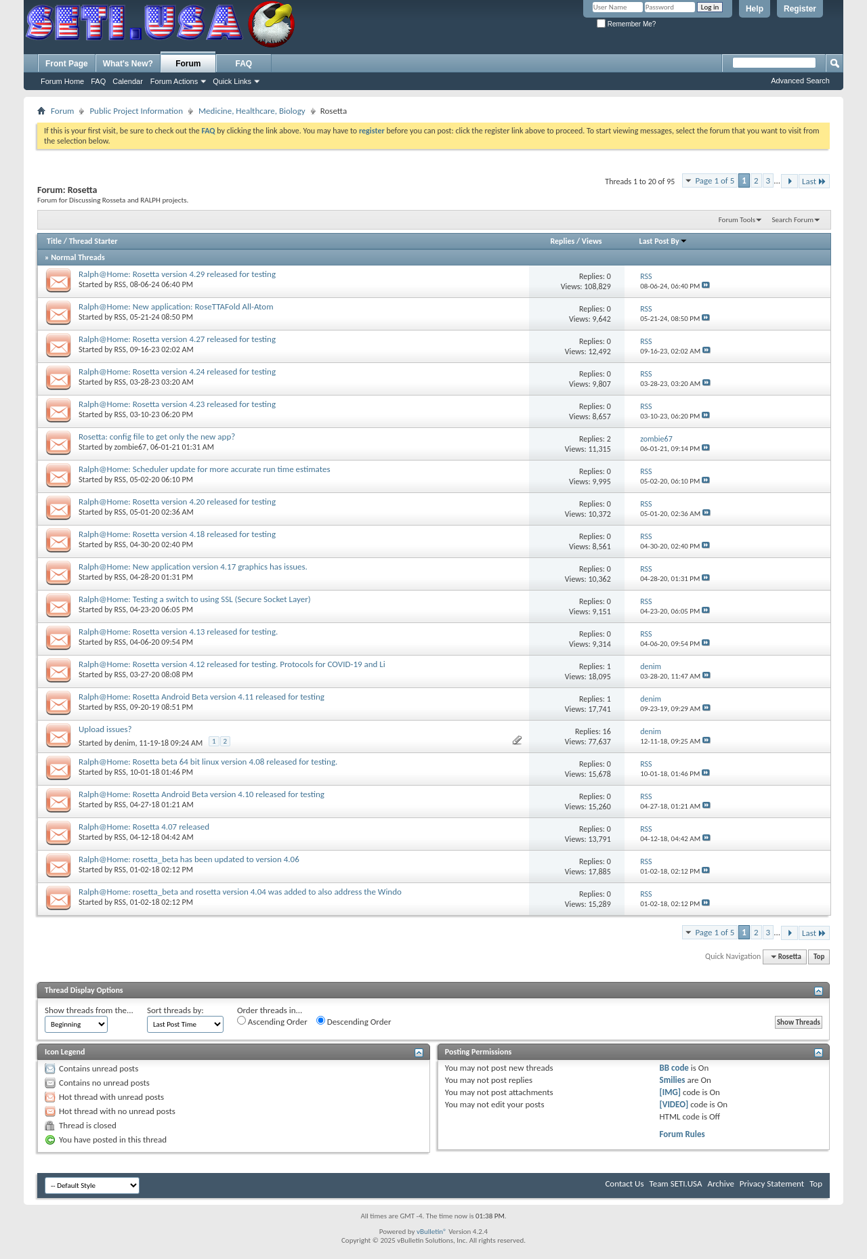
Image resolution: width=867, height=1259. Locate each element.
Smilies (672, 1080)
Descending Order (354, 1021)
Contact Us (624, 1183)
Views (592, 241)
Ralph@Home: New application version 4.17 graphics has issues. (193, 566)
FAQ (98, 81)
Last (814, 181)
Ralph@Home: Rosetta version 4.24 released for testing (177, 371)
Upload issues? (105, 729)
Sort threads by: (175, 1010)
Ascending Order (272, 1021)
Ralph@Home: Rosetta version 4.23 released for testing (177, 404)
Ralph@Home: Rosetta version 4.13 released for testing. (178, 631)
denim (124, 743)
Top (818, 956)
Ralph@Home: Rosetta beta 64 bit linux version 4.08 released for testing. (208, 761)
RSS (120, 284)
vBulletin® (432, 1231)
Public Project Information (136, 111)
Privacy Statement (772, 1183)
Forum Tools (737, 219)
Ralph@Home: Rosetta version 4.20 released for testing (177, 501)
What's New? (128, 63)
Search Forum (793, 219)
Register (800, 9)
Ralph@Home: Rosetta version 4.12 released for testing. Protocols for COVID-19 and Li (232, 664)
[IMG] (670, 1092)
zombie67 (130, 447)
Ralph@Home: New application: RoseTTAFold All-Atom (176, 306)
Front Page (66, 63)
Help (754, 9)
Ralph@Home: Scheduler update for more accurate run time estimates (205, 469)
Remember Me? (626, 24)
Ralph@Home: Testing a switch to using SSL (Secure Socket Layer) (195, 599)
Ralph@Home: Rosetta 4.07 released (144, 826)
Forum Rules (682, 1134)
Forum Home (62, 81)
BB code (674, 1068)
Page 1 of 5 (714, 180)
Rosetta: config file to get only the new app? (157, 436)
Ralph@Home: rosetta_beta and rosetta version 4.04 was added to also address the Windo (240, 892)
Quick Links (232, 81)
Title (54, 241)
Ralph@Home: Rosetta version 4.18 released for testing (177, 534)
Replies (562, 241)
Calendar (127, 81)
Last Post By (663, 241)
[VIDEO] (674, 1104)
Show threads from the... (89, 1010)
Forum (187, 63)
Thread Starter (93, 241)
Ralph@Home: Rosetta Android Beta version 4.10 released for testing (201, 794)
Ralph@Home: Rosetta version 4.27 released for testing (177, 339)
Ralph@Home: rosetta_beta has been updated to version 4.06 (189, 859)
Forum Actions (174, 81)
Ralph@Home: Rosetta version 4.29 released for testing (177, 274)
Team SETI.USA (675, 1183)
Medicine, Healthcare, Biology (251, 111)
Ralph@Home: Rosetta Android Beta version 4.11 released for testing (201, 696)
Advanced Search (800, 81)
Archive (720, 1183)
